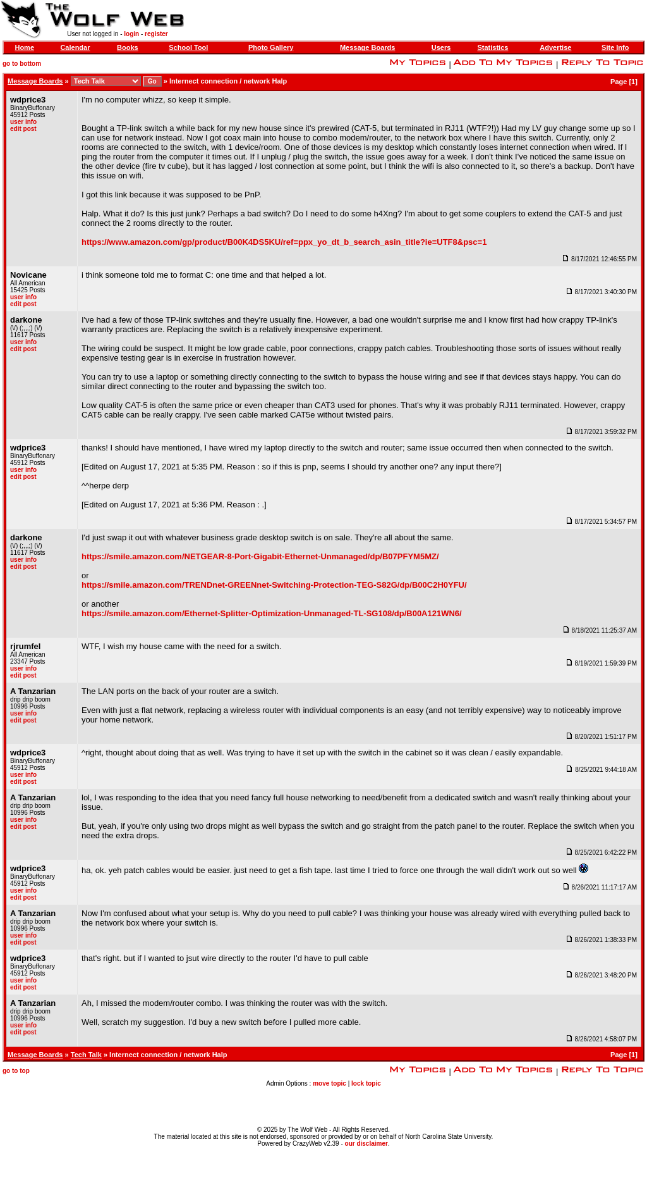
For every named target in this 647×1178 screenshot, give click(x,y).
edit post (23, 128)
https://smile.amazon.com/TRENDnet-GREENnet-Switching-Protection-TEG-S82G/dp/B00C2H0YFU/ (274, 585)
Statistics (492, 47)
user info (23, 121)
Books (127, 47)
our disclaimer (366, 1143)
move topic (329, 1083)
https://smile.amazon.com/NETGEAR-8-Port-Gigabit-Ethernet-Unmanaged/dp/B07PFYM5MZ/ (260, 556)
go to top (16, 1070)
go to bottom (22, 63)
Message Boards (367, 47)
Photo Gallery (271, 47)
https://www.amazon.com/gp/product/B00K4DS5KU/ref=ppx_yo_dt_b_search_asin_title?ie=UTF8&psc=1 (284, 242)
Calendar (75, 47)
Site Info (615, 47)
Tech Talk (86, 1054)
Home (24, 47)
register (156, 33)
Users (441, 47)
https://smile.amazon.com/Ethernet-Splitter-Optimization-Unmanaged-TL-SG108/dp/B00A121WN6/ (272, 613)
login (131, 33)
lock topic (366, 1083)
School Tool (188, 47)
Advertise (555, 47)
